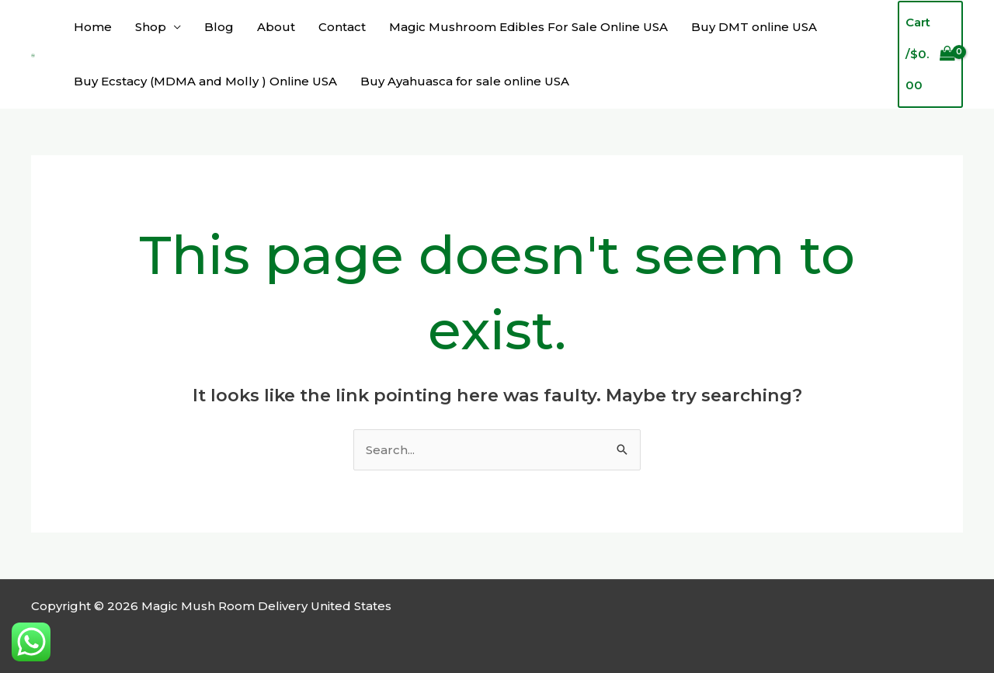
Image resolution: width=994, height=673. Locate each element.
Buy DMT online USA (754, 26)
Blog (219, 26)
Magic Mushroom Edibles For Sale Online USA (528, 26)
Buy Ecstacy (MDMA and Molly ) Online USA (205, 81)
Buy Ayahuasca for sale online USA (464, 81)
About (276, 26)
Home (93, 26)
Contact (342, 26)
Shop (150, 26)
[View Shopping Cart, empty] (930, 54)
